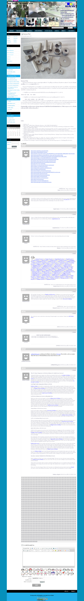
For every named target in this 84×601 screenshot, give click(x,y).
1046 (62, 532)
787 (28, 519)
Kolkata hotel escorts (35, 443)
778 (69, 517)
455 (41, 501)
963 (38, 528)
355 (44, 495)
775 (64, 517)
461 (51, 501)
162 (62, 484)
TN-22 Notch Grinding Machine (13, 85)
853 (25, 523)
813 (70, 519)
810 (65, 519)
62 (65, 479)
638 (62, 510)
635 (57, 510)
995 (35, 530)
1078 (59, 534)
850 (75, 521)
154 (49, 484)
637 (60, 510)
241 (25, 490)
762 (43, 517)
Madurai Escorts (57, 266)
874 (59, 523)
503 (64, 503)
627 (44, 510)
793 (38, 519)
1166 (36, 539)
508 (72, 503)
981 (67, 528)
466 (59, 501)
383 (35, 497)
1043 (57, 532)
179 (35, 486)
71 (25, 481)
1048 (65, 532)
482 (30, 503)
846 (69, 521)
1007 (54, 530)
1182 (62, 539)
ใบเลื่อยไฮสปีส (10, 69)
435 (64, 499)
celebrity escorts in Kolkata (67, 415)
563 (51, 506)
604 (62, 508)
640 (65, 510)
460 (49, 501)
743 (67, 515)
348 (33, 495)
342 (23, 495)
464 (56, 501)
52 (49, 479)
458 (46, 501)
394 (52, 497)
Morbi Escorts (69, 270)
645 (73, 510)
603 (60, 508)
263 (60, 490)
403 (67, 497)
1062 (33, 534)
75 (31, 481)
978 (62, 528)
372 (72, 495)
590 (39, 508)
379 (28, 497)
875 (60, 523)
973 (54, 528)
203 (73, 486)
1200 (36, 541)
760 (39, 517)
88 (52, 481)
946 (65, 526)
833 (47, 521)
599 (54, 508)
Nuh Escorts (55, 275)
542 (72, 504)
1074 (52, 534)
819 (25, 521)
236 (72, 488)
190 (52, 486)
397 (57, 497)
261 (57, 490)
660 (43, 512)
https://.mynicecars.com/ (71, 188)
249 (38, 490)
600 (56, 508)
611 (73, 508)
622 (36, 510)
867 (47, 523)
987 (22, 530)
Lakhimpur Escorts (36, 265)
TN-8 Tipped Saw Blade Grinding (13, 81)
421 (41, 499)
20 (52, 477)
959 (31, 528)
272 (75, 490)
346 (30, 495)
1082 (65, 534)
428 (52, 499)
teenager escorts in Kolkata (38, 459)
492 (46, 503)
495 (51, 503)
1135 (41, 537)
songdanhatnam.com (56, 218)
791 (35, 519)
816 (75, 519)
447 (28, 501)
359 (51, 495)
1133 (38, 537)
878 (65, 523)
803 (54, 519)
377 (25, 497)
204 (75, 486)
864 (43, 523)
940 (56, 526)
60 (62, 479)
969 (47, 528)
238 (75, 488)
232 (65, 488)
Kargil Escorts (69, 259)
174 (26, 486)
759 (38, 517)
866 (46, 523)
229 (60, 488)
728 (43, 515)
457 (44, 501)
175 (28, 486)
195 (60, 486)
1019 (73, 530)
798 (46, 519)
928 (36, 526)
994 (33, 530)
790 (33, 519)
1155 (73, 537)
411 (25, 499)
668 (56, 512)
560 (46, 506)
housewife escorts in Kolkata (67, 421)
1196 (30, 541)
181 (38, 486)
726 (39, 515)
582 (26, 508)
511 (22, 504)
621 (35, 510)
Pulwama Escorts (64, 278)
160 (59, 484)
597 (51, 508)
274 (23, 492)
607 (67, 508)
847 (70, 521)
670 (59, 512)
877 (64, 523)
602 (59, 508)
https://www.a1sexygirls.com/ (70, 306)
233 (67, 488)
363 (57, 495)
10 (36, 477)
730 (46, 515)
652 (30, 512)
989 (25, 530)
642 (69, 510)
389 (44, 497)
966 (43, 528)
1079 (60, 534)
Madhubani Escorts (47, 266)
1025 (28, 532)
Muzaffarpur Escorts (37, 273)
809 (64, 519)
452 (36, 501)
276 (26, 492)
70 (23, 481)
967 (44, 528)
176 (30, 486)
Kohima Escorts (51, 261)
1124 (23, 537)
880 (69, 523)
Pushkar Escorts (40, 279)
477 (22, 503)
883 (73, 523)
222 (49, 488)
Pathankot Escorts (59, 276)
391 (47, 497)
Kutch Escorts (58, 264)
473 (70, 501)
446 (26, 501)
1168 (39, 539)
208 (26, 488)
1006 (52, 530)
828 (39, 521)
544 (75, 504)
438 (69, 499)
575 (70, 506)
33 (73, 477)
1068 (43, 534)
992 (30, 530)
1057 (25, 534)
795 (41, 519)
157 (54, 484)
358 (49, 495)
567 (57, 506)
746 (72, 515)
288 (46, 492)
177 (31, 486)
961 (35, 528)
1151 (67, 537)
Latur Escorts (57, 265)
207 (25, 488)
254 (46, 490)
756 (33, 517)
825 (35, 521)
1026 (30, 532)
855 (28, 523)
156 (52, 484)
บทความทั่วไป (11, 115)
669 (57, 512)
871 (54, 523)
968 (46, 528)
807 (60, 519)
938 (52, 526)
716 (23, 515)
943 (60, 526)
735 (54, 515)
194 (59, 486)
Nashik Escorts (35, 275)
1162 (30, 539)
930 (39, 526)
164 (65, 484)
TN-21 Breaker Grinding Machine (13, 83)
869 (51, 523)
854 (26, 523)
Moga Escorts (40, 270)
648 (23, 512)
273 (22, 492)
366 (62, 495)
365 (60, 495)
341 (22, 495)
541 (70, 504)
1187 (70, 539)
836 (52, 521)
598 (52, 508)
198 (65, 486)
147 (38, 484)
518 (33, 504)
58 (59, 479)
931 (41, 526)
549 (28, 506)
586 (33, 508)
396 (56, 497)
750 (23, 517)
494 (49, 503)
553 (35, 506)
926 (33, 526)
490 (43, 503)
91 (57, 481)
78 (36, 481)
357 (47, 495)
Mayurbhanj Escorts (41, 269)
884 (75, 523)
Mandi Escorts (35, 268)
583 (28, 508)
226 (56, 488)
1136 (43, 537)
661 (44, 512)
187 (47, 486)
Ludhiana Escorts (36, 266)
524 (43, 504)
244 (30, 490)
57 (57, 479)
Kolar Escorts (61, 261)
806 (59, 519)
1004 (49, 530)
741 (64, 515)
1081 (64, 534)
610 (72, 508)
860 (36, 523)
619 (31, 510)
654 (33, 512)
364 (59, 495)
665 (51, 512)
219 (44, 488)
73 (28, 481)
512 (23, 504)
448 (30, 501)
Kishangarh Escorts (41, 261)
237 (73, 488)
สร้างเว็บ (13, 1)
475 (73, 501)
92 (59, 481)
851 (22, 523)
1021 (22, 532)
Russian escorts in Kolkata (53, 405)
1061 (31, 534)
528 (49, 504)
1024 (27, 532)
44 (36, 479)
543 (73, 504)
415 (31, 499)
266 (65, 490)
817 (22, 521)
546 (23, 506)
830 (43, 521)
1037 (48, 532)
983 (70, 528)
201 (70, 486)
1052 (72, 532)
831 (44, 521)
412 (26, 499)
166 (69, 484)
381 (31, 497)
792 (36, 519)
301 (67, 492)
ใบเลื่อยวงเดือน (10, 107)
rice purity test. (67, 199)
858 (33, 523)
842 (62, 521)
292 (52, 492)
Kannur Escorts (39, 259)
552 (33, 506)
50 (46, 479)
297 (60, 492)
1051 (70, 532)
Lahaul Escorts (67, 264)
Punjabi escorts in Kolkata (52, 449)
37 (25, 479)
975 (57, 528)
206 (23, 488)
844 (65, 521)
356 (46, 495)
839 (57, 521)
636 (59, 510)
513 (25, 504)
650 (26, 512)
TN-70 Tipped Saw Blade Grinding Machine (13, 91)
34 (75, 477)
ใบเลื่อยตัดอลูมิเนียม (11, 105)
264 (62, 490)
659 (41, 512)
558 (43, 506)
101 (73, 481)
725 (38, 515)
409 (22, 499)
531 (54, 504)
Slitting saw (10, 73)
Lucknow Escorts (67, 265)
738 (59, 515)
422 (43, 499)
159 (57, 484)
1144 (56, 537)
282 (36, 492)
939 (54, 526)
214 (36, 488)
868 (49, 523)
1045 (60, 532)
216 (39, 488)
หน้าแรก (8, 48)
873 (57, 523)
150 (43, 484)
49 (44, 479)
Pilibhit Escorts (44, 278)
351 (38, 495)
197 (64, 486)
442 (75, 499)
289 (47, 492)
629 (47, 510)
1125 (25, 537)
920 (23, 526)
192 (56, 486)
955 (25, 528)
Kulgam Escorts (40, 264)
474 (72, 501)
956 (26, 528)
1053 (73, 532)
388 (43, 497)
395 (54, 497)
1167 (38, 539)
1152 (69, 537)
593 (44, 508)
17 (47, 477)
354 (43, 495)
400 (62, 497)
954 (23, 528)
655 (35, 512)
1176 (52, 539)
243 (28, 490)
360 (52, 495)
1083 (67, 534)
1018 (72, 530)
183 (41, 486)
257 (51, 490)
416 (33, 499)
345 (28, 495)
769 (54, 517)
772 (59, 517)
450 (33, 501)
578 (75, 506)
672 (62, 512)
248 (36, 490)
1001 (44, 530)
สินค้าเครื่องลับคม (10, 50)
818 (23, 521)
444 (23, 501)
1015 (67, 530)
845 (67, 521)
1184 (65, 539)
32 (72, 477)
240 (23, 490)
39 (28, 479)
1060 (30, 534)
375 (22, 497)
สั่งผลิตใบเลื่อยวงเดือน (12, 99)
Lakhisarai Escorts (47, 265)
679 (73, 512)
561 (47, 506)
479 (25, 503)
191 (54, 486)
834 (49, 521)
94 (62, 481)
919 (22, 526)
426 (49, 499)
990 (26, 530)
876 (62, 523)
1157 (22, 539)
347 (31, 495)
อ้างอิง (74, 147)
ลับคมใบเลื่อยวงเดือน (11, 71)
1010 (59, 530)
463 (54, 501)
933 (44, 526)
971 (51, 528)
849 (73, 521)
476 (75, 501)
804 (56, 519)
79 (38, 481)
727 (41, 515)
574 (69, 506)
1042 (56, 532)
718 (26, 515)
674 (65, 512)
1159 (25, 539)
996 (36, 530)
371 (70, 495)
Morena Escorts (35, 271)
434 (62, 499)
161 (60, 484)
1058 (27, 534)
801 (51, 519)
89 (54, 481)
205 (22, 488)
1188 (72, 539)
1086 (72, 534)
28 (65, 477)
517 (31, 504)
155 (51, 484)
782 (75, 517)
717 (25, 515)
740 (62, 515)
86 (49, 481)
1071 (48, 534)
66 (72, 479)
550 (30, 506)
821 (28, 521)
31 (70, 477)
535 (60, 504)
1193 (25, 541)
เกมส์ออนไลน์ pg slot (35, 354)
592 (43, 508)
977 (60, 528)
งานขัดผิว (9, 101)
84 (46, 481)
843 (64, 521)
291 (51, 492)
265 (64, 490)
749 (22, 517)
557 (41, 506)
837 (54, 521)
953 (22, 528)
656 (36, 512)
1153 (70, 537)
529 (51, 504)
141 (28, 484)
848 (72, 521)
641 (67, 510)
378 (26, 497)
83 (44, 481)
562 (49, 506)
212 (33, 488)
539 (67, 504)
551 (31, 506)
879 (67, 523)
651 (28, 512)
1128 (30, 537)
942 (59, 526)
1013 (64, 530)
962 (36, 528)
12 (39, 477)
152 (46, 484)
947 (67, 526)
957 (28, 528)
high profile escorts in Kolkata (57, 439)
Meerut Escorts (51, 269)
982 (69, 528)
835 (51, 521)
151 (44, 484)
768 (52, 517)
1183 (64, 539)
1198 (33, 541)
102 (75, 481)
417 (35, 499)
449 (31, 501)
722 (33, 515)
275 (25, 492)
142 (30, 484)
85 (47, 481)
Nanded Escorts (55, 274)
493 (47, 503)
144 (33, 484)
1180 (59, 539)
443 (22, 501)
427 (51, 499)
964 (39, 528)
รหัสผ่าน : (9, 144)
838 (56, 521)
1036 (46, 532)
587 (35, 508)
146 (36, 484)
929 (38, 526)
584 (30, 508)
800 (49, 519)
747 (73, 515)
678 (72, 512)
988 (23, 530)
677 (70, 512)
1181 (60, 539)
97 (67, 481)
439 (70, 499)
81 (41, 481)
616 (26, 510)
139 (25, 484)
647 (22, 512)
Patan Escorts (49, 276)
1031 (38, 532)
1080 (62, 534)
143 (31, 484)
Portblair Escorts (54, 278)
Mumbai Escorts (45, 271)
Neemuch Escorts (45, 275)
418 (36, 499)
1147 (60, 537)
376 (23, 497)
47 (41, 479)
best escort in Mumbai (67, 299)
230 (62, 488)
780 (72, 517)
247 (35, 490)
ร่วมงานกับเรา (9, 61)
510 (75, 503)
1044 (59, 532)
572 (65, 506)
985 (73, 528)
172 (23, 486)
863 (41, 523)
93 (60, 481)
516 (30, 504)
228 (59, 488)
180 (36, 486)
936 (49, 526)
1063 (35, 534)
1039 (51, 532)
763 (44, 517)
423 (44, 499)
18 (49, 477)
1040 (52, 532)
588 (36, 508)
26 (62, 477)
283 (38, 492)
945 (64, 526)
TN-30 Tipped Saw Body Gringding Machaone (12, 93)
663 (47, 512)
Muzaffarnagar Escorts (69, 271)
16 (46, 477)
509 (73, 503)
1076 (56, 534)
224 (52, 488)
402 (65, 497)
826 (36, 521)
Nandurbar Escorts (66, 274)
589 (38, 508)
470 (65, 501)
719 (28, 515)
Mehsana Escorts (61, 269)
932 (43, 526)
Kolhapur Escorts (71, 261)
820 (26, 521)
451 (35, 501)
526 (46, 504)
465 (57, 501)
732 (49, 515)
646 (75, 510)
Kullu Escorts (50, 264)
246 (33, 490)
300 (65, 492)
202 (72, 486)
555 (38, 506)
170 (75, 484)
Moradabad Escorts (59, 270)
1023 (25, 532)
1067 (41, 534)
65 (70, 479)
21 (54, 477)
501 (60, 503)
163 (64, 484)
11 (38, 477)
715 (22, 515)
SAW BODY (10, 109)
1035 (44, 532)
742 (65, 515)
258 (52, 490)
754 (30, 517)
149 (41, 484)
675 (67, 512)
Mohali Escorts (49, 270)
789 (31, 519)
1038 (49, 532)
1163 (31, 539)
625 (41, 510)
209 (28, 488)
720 (30, 515)
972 (52, 528)
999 (41, 530)
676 (69, 512)
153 (47, 484)
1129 (31, 537)
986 (75, 528)
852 (23, 523)
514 (26, 504)
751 (25, 517)
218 (43, 488)
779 (70, 517)
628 (46, 510)
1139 (48, 537)
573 (67, 506)
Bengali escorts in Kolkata (56, 424)
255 (47, 490)
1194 (27, 541)
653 (31, 512)
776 (65, 517)
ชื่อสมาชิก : (9, 142)
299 (64, 492)
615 (25, 510)
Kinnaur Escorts (63, 260)
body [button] (24, 566)
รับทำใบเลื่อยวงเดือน (11, 122)
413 (28, 499)
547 (25, 506)
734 (52, 515)
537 (64, 504)
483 (31, 503)
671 (60, 512)
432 (59, 499)
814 (72, 519)
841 (60, 521)
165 (67, 484)
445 (25, 501)
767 (51, 517)
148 (39, 484)
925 (31, 526)
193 (57, 486)
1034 (43, 532)
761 (41, 517)
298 (62, 492)
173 (25, 486)
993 (31, 530)
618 (30, 510)
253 (44, 490)
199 (67, 486)
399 (60, 497)
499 (57, 503)
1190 (75, 539)
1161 (28, 539)
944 (62, 526)
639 (64, 510)
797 (44, 519)
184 (43, 486)
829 (41, 521)
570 (62, 506)
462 (52, 501)
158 (56, 484)
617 (28, 510)
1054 (75, 532)
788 (30, 519)
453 (38, 501)
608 (69, 508)
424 (46, 499)
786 (26, 519)
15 (44, 477)
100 (72, 481)
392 (49, 497)
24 (59, 477)
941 (57, 526)
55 (54, 479)
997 (38, 530)
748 (75, 515)
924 (30, 526)
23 (57, 477)
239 (22, 490)
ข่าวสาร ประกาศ (10, 54)
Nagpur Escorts (66, 273)
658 (39, 512)
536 (62, 504)
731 (47, 515)
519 (35, 504)
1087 (73, 534)
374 (75, 495)
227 (57, 488)
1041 (54, 532)
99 (70, 481)
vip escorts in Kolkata (51, 410)
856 (30, 523)
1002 (46, 530)
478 (23, 503)
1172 (46, 539)
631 (51, 510)
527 (47, 504)
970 (49, 528)
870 (52, 523)
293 (54, 492)
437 (67, 499)
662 (46, 512)
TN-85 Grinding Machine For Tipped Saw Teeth (13, 96)
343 (25, 495)
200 (69, 486)
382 (33, 497)
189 (51, 486)
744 (69, 515)
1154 (72, 537)
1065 (38, 534)
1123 (22, 537)
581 (25, 508)
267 (67, 490)
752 (26, 517)
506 (69, 503)
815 (73, 519)
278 (30, 492)
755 (31, 517)
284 (39, 492)
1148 (62, 537)
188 (49, 486)
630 (49, 510)
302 (69, 492)
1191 (22, 541)
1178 (56, 539)
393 (51, 497)
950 (72, 526)
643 (70, 510)
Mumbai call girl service (50, 294)
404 (69, 497)
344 (26, 495)
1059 (28, 534)
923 (28, 526)
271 (73, 490)
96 (65, 481)
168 (72, 484)
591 (41, 508)
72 (26, 481)
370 (69, 495)
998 (39, 530)
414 (30, 499)
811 (67, 519)
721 (31, 515)
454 (39, 501)
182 (39, 486)
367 (64, 495)
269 (70, 490)
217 (41, 488)
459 (47, 501)
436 (65, 499)
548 (26, 506)
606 (65, 508)
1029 (35, 532)
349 (35, 495)
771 (57, 517)
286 (43, 492)
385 (38, 497)
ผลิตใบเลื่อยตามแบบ (11, 103)
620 (33, 510)
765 (47, 517)
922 (26, 526)
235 (70, 488)
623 (38, 510)
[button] (26, 548)
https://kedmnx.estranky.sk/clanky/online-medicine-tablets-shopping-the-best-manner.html (58, 246)
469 (64, 501)
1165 (35, 539)
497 (54, 503)
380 (30, 497)
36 (23, 479)
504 (65, 503)
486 (36, 503)
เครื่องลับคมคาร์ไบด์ (12, 76)
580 (23, 508)
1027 (31, 532)
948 (69, 526)
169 (73, 484)
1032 (39, 532)
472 (69, 501)
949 (70, 526)
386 (39, 497)
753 (28, 517)
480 (26, 503)
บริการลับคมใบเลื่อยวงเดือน (13, 67)
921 (25, 526)
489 (41, 503)
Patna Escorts (35, 278)
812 (69, 519)
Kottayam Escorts (64, 262)
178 (33, 486)
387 (41, 497)
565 (54, 506)
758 (36, 517)
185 (44, 486)
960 (33, 528)
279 (31, 492)
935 (47, 526)
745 (70, 515)
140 (26, 484)
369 (67, 495)
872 (56, 523)
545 (22, 506)
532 (56, 504)
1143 (54, 537)
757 (35, 517)
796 (43, 519)
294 (56, 492)
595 (47, 508)
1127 (28, 537)
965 (41, 528)
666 (52, 512)
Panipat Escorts (40, 276)
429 (54, 499)
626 (43, 510)
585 (31, 508)
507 (70, 503)
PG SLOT (58, 354)
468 (62, 501)
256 (49, 490)
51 (47, 479)
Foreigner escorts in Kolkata (36, 432)
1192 (23, 541)
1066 (39, 534)
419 (38, 499)
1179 (57, 539)
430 (56, 499)
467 (60, 501)
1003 (48, 530)
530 (52, 504)
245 (31, 490)
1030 (36, 532)
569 (60, 506)
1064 (36, 534)
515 (28, 504)
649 (25, 512)
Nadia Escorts (57, 273)
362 (56, 495)
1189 (73, 539)
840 (59, 521)
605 (64, 508)
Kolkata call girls (38, 451)
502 (62, 503)
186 (46, 486)
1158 (23, 539)
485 (35, 503)
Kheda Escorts (53, 260)
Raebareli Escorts (50, 279)
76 (33, 481)
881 (70, 523)
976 (59, 528)
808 (62, 519)
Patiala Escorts (69, 276)
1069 (44, 534)
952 (75, 526)
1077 (57, 534)
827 (38, 521)
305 (73, 492)
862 (39, 523)
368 (65, 495)
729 (44, 515)
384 (36, 497)
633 (54, 510)
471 (67, 501)
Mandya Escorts (45, 268)
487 (38, 503)
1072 (49, 534)
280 (33, 492)
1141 (51, 537)
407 (73, 497)
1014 (65, 530)
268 (69, 490)
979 (64, 528)
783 (22, 519)
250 (39, 490)
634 (56, 510)
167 (70, 484)
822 (30, 521)
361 (54, 495)
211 (31, 488)
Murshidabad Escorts (56, 271)
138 (23, 484)
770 (56, 517)
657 (38, 512)
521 (38, 504)
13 (41, 477)
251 (41, 490)
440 (72, 499)
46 (39, 479)
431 (57, 499)
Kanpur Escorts (48, 259)
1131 (35, 537)
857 (31, 523)
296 (59, 492)
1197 (31, 541)
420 (39, 499)
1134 (39, 537)
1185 (67, 539)
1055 (22, 534)
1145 (57, 537)
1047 (64, 532)
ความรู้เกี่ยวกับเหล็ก (11, 119)
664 (49, 512)
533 (57, 504)
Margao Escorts (54, 268)
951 (73, 526)
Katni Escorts (45, 260)
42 (33, 479)
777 (67, 517)
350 (36, 495)
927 (35, 526)
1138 (46, 537)
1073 (51, 534)
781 (73, 517)
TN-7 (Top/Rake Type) (11, 78)
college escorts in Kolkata (55, 398)
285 (41, 492)
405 (70, 497)
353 (41, 495)
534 (59, 504)
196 (62, 486)
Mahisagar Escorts (68, 266)
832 (46, 521)
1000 (43, 530)
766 (49, 517)
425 (47, 499)
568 (59, 506)
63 (67, 479)
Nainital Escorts (35, 274)
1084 (69, 534)
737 (57, 515)
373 (73, 495)
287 (44, 492)
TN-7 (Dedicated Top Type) (12, 79)
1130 (33, 537)
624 (39, 510)
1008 (56, 530)
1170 (43, 539)
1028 (33, 532)
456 (43, 501)
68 (75, 479)
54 (52, 479)
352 (39, 495)
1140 (49, 537)
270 (72, 490)
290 (49, 492)
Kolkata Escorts (35, 262)
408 (75, 497)
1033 (41, 532)
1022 (23, 532)
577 (73, 506)
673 (64, 512)
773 (60, 517)
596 (49, 508)
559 (44, 506)
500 (59, 503)
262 (59, 490)
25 (60, 477)
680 (75, 512)
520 (36, 504)
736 (56, 515)
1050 (69, 532)
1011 (60, 530)
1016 (69, 530)
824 (33, 521)
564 (52, 506)
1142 (52, 537)
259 (54, 490)
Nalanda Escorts (45, 274)
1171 (44, 539)
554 (36, 506)
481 (28, 503)
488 (39, 503)
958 (30, 528)
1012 (62, 530)
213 (35, 488)
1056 (23, 534)
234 (69, 488)
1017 (70, 530)
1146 (59, 537)
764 (46, 517)
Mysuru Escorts (47, 273)
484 (33, 503)
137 (22, 484)
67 (73, 479)
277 (28, 492)
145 (35, 484)
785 (25, 519)
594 (46, 508)
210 (30, 488)
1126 (27, 537)
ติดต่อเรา (9, 59)
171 (22, 486)
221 (47, 488)
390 (46, 497)
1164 (33, 539)
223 (51, 488)
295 (57, 492)
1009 (57, 530)
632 (52, 510)
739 (60, 515)
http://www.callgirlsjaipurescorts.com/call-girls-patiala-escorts (63, 284)
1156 (75, 537)
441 (73, 499)
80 (39, 481)
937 (51, 526)
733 (51, 515)
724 (36, 515)
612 (75, 508)
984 (72, 528)
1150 (65, 537)
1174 (49, 539)
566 (56, 506)
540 (69, 504)
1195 (28, 541)
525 (44, 504)
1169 (41, 539)
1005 (51, 530)
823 (31, 521)
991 (28, 530)
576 (72, 506)
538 (65, 504)
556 (39, 506)
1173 (48, 539)
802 (52, 519)
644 (72, 510)
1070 (46, 534)
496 (52, 503)
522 (39, 504)
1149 (64, 537)
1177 (54, 539)
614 (23, 510)
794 (39, 519)
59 (60, 479)
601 (57, 508)
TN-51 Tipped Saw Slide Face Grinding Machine (13, 88)
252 (43, 490)
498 (56, 503)
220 (46, 488)
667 (54, 512)
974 (56, 528)
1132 (36, 537)
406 (72, 497)
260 (56, 490)
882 (72, 523)
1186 (69, 539)
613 (22, 510)
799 (47, 519)
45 (38, 479)
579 (22, 508)
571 (64, 506)
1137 (44, 537)
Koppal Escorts (45, 262)
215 (38, 488)
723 (35, 515)
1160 (27, 539)
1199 (35, 541)
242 (26, 490)
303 (70, 492)
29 (67, 477)
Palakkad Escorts (64, 275)
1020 (75, 530)
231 (64, 488)
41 (31, 479)
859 (35, 523)
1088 (75, 534)
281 (35, 492)
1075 (54, 534)
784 (23, 519)
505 (67, 503)
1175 (51, 539)
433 (60, 499)
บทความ (8, 56)
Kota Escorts (54, 262)
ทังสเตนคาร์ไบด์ (10, 117)
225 (54, 488)
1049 (67, 532)
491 (44, 503)
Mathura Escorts (64, 268)
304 (72, 492)
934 (46, 526)
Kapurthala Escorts (59, 259)
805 (57, 519)
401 (64, 497)
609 (70, 508)
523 (41, 504)
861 (38, 523)
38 (26, 479)
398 (59, 497)
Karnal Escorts (35, 260)
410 (23, 499)
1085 (70, 534)
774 (62, 517)
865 (44, 523)
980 (65, 528)
